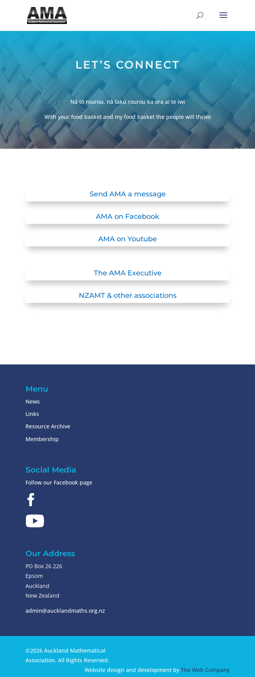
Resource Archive (48, 426)
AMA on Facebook (127, 216)
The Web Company (205, 670)
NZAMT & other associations (128, 295)
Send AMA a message (128, 194)
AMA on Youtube (127, 239)
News (33, 401)
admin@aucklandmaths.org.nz (65, 610)
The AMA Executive (128, 273)
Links (32, 414)
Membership (42, 439)
